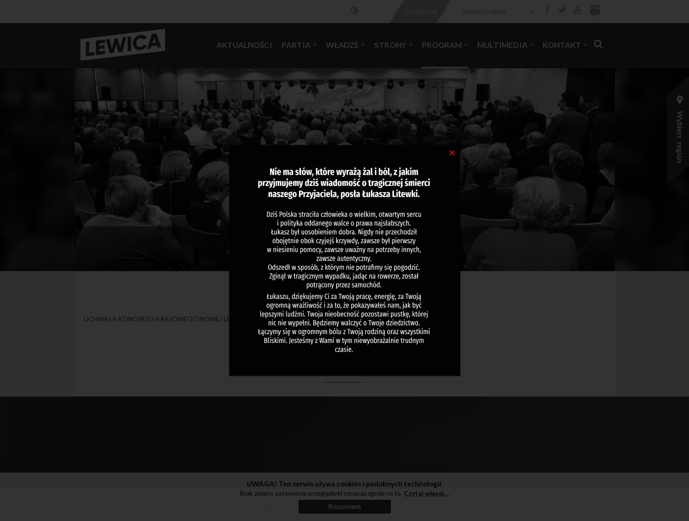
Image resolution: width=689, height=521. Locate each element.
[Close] (452, 152)
